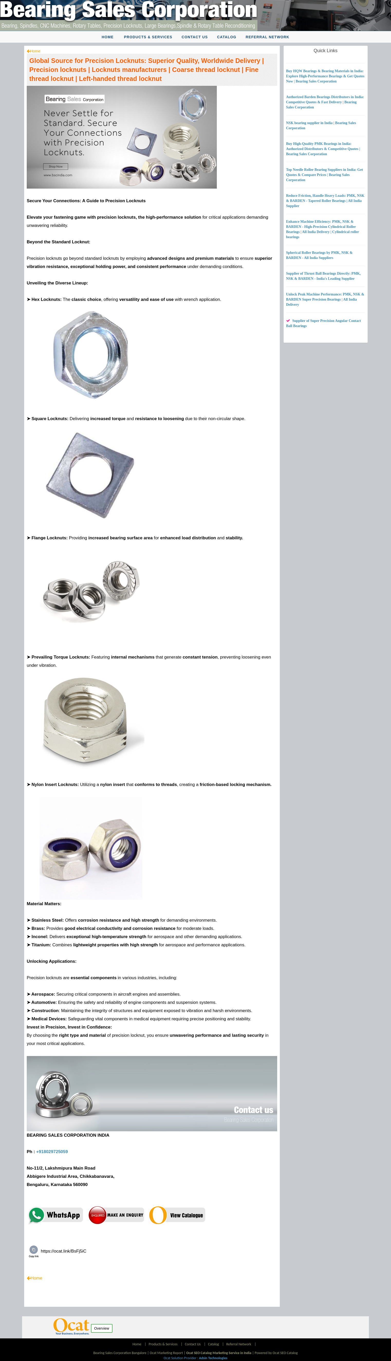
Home (108, 37)
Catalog (226, 37)
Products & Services (148, 37)
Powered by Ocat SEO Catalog (276, 1353)
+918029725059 (52, 1151)
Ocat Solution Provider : (195, 1358)
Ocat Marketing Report (166, 1353)
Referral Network (267, 37)
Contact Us (195, 37)
